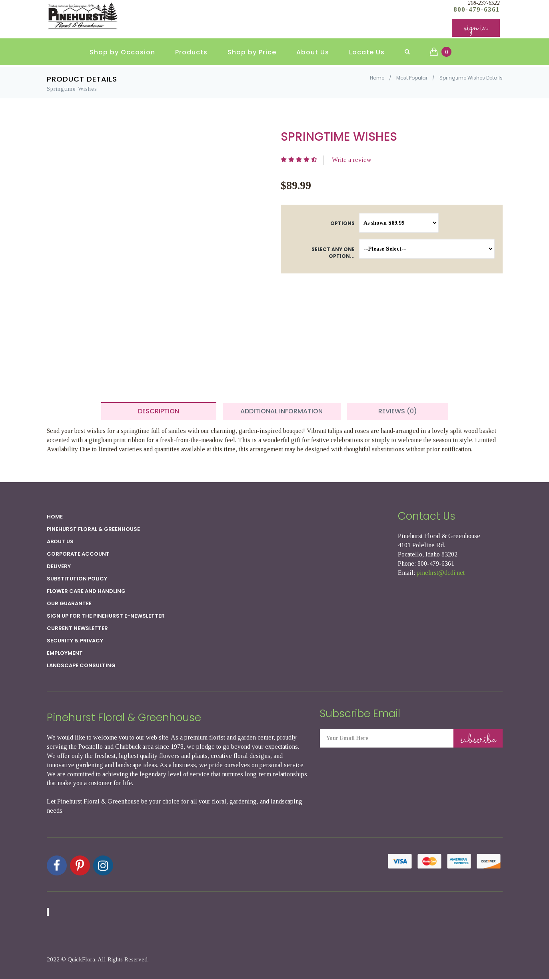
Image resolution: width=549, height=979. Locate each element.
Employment (65, 653)
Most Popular (411, 77)
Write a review (351, 159)
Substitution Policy (77, 578)
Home (377, 77)
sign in (475, 28)
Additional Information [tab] (281, 411)
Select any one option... (333, 252)
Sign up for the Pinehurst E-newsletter (106, 616)
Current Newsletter (77, 628)
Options (342, 223)
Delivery (59, 566)
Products (191, 52)
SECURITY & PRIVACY (75, 640)
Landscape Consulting (81, 665)
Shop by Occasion (122, 52)
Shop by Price (252, 52)
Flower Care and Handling (86, 591)
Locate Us (367, 52)
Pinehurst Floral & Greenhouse (93, 529)
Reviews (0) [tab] (397, 411)
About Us (312, 52)
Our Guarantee (69, 603)
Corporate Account (78, 554)
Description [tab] (158, 411)
